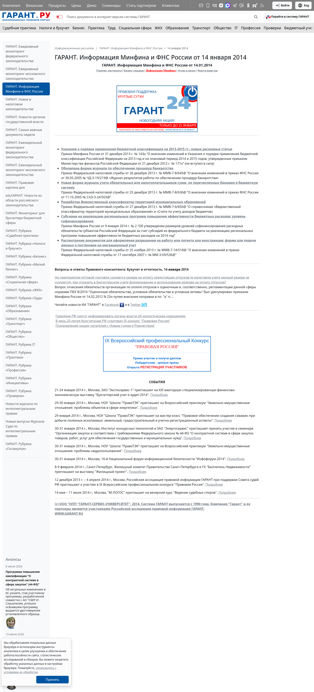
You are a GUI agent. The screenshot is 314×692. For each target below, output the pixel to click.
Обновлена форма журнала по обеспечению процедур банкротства (117, 168)
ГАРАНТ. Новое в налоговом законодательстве (19, 104)
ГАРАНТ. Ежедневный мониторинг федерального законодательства (22, 53)
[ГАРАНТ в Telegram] (234, 5)
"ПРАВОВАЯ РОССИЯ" (157, 346)
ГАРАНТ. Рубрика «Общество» (18, 334)
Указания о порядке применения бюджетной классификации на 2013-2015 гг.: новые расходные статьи (146, 149)
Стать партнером (141, 5)
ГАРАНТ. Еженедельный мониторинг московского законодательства (25, 170)
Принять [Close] (52, 679)
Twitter (136, 304)
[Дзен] (221, 5)
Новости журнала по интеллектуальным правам (22, 409)
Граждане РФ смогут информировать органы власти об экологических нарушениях (121, 316)
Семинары (111, 5)
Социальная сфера (135, 27)
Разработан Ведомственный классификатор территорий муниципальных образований (133, 202)
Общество (222, 27)
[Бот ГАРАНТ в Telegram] (241, 5)
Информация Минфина (161, 70)
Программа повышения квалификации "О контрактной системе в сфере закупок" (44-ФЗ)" (23, 578)
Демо (92, 5)
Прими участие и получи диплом (157, 358)
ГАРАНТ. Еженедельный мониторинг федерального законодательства (24, 149)
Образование (177, 27)
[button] (287, 17)
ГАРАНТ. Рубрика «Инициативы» (18, 380)
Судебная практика (19, 27)
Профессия (251, 27)
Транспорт (201, 27)
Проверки (272, 27)
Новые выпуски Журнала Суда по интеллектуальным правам (25, 428)
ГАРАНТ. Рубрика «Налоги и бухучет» (25, 246)
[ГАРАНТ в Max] (227, 5)
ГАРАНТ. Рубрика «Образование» (18, 308)
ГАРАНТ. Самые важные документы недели (24, 132)
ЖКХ (158, 27)
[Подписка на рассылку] (201, 5)
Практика (96, 27)
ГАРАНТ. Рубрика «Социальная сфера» (22, 279)
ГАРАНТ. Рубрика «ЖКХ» (24, 290)
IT (236, 27)
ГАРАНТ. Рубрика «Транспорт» (18, 321)
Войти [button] (282, 5)
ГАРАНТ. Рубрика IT (20, 344)
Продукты (57, 5)
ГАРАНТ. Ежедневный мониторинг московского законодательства (25, 74)
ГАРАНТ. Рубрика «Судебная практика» (22, 233)
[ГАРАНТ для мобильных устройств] (207, 5)
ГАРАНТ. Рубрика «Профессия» (18, 367)
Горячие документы (109, 70)
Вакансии (34, 5)
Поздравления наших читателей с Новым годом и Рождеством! (105, 325)
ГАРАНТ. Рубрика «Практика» (18, 355)
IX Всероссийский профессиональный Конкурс (157, 340)
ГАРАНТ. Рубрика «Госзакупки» (18, 446)
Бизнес (78, 27)
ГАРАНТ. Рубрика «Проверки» (18, 393)
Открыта (157, 367)
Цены (76, 5)
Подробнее (159, 395)
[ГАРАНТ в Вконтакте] (214, 5)
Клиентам (170, 5)
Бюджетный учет (298, 27)
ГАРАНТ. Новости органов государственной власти (25, 119)
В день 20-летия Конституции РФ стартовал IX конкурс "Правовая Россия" (113, 321)
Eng (303, 5)
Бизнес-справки (134, 70)
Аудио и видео (187, 70)
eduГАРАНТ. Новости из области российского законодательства (24, 200)
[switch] (59, 16)
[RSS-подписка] (262, 5)
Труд (112, 27)
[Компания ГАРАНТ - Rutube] (255, 5)
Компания (11, 5)
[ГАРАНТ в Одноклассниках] (248, 5)
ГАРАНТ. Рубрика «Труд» (24, 298)
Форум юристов (208, 70)
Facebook (112, 304)
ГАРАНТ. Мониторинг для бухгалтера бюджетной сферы (25, 218)
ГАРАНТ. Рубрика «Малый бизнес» (25, 266)
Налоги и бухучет (54, 27)
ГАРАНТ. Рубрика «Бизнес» (26, 256)
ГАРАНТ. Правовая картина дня (20, 185)
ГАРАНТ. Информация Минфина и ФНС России (24, 89)
